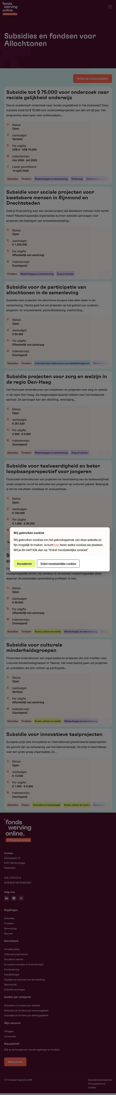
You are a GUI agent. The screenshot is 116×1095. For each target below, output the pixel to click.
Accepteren (24, 563)
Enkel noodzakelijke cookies (59, 563)
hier (56, 544)
